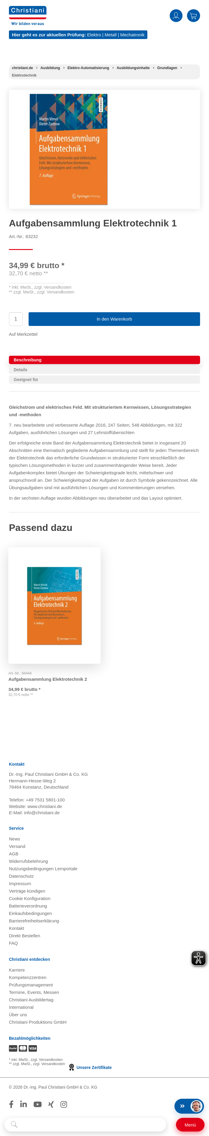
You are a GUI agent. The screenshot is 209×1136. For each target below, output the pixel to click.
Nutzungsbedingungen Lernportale (43, 868)
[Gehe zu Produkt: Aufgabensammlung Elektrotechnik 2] (54, 605)
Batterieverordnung (28, 906)
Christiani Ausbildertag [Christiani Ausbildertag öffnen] (31, 1000)
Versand (17, 846)
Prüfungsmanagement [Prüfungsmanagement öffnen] (31, 985)
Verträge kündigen (27, 891)
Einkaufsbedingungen (30, 913)
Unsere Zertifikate (90, 1067)
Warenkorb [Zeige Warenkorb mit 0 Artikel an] (193, 15)
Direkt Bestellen (24, 935)
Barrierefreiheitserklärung (34, 921)
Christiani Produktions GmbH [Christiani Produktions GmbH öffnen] (37, 1022)
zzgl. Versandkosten (52, 287)
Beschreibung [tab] (27, 360)
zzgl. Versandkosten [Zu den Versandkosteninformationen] (47, 1060)
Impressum (20, 883)
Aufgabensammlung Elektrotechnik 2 (48, 677)
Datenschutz (21, 876)
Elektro (94, 34)
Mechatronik (132, 34)
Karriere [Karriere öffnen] (17, 970)
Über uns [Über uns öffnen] (18, 1014)
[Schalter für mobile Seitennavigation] (190, 1125)
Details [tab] (20, 369)
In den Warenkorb (114, 318)
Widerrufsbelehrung (28, 861)
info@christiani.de (42, 812)
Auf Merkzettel (23, 334)
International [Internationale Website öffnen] (21, 1007)
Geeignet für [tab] (26, 379)
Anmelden (176, 15)
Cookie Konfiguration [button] (29, 898)
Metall (110, 34)
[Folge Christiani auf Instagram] (63, 1104)
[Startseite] (22, 68)
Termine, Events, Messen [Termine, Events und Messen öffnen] (34, 992)
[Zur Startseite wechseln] (27, 9)
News (14, 839)
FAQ (13, 943)
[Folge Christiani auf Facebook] (11, 1104)
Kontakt (16, 928)
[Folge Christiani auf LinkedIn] (23, 1104)
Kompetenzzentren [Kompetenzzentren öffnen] (27, 977)
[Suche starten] (14, 1125)
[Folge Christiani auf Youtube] (37, 1104)
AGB (13, 854)
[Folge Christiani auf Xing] (51, 1104)
